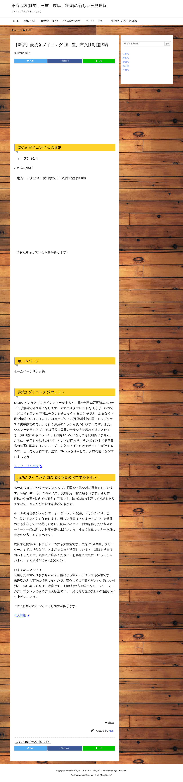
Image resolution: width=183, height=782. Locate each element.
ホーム (17, 30)
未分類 (126, 66)
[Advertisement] (64, 107)
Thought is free (106, 775)
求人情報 (20, 615)
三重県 (126, 54)
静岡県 (126, 70)
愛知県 (28, 30)
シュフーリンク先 (26, 466)
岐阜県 (126, 58)
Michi (111, 731)
